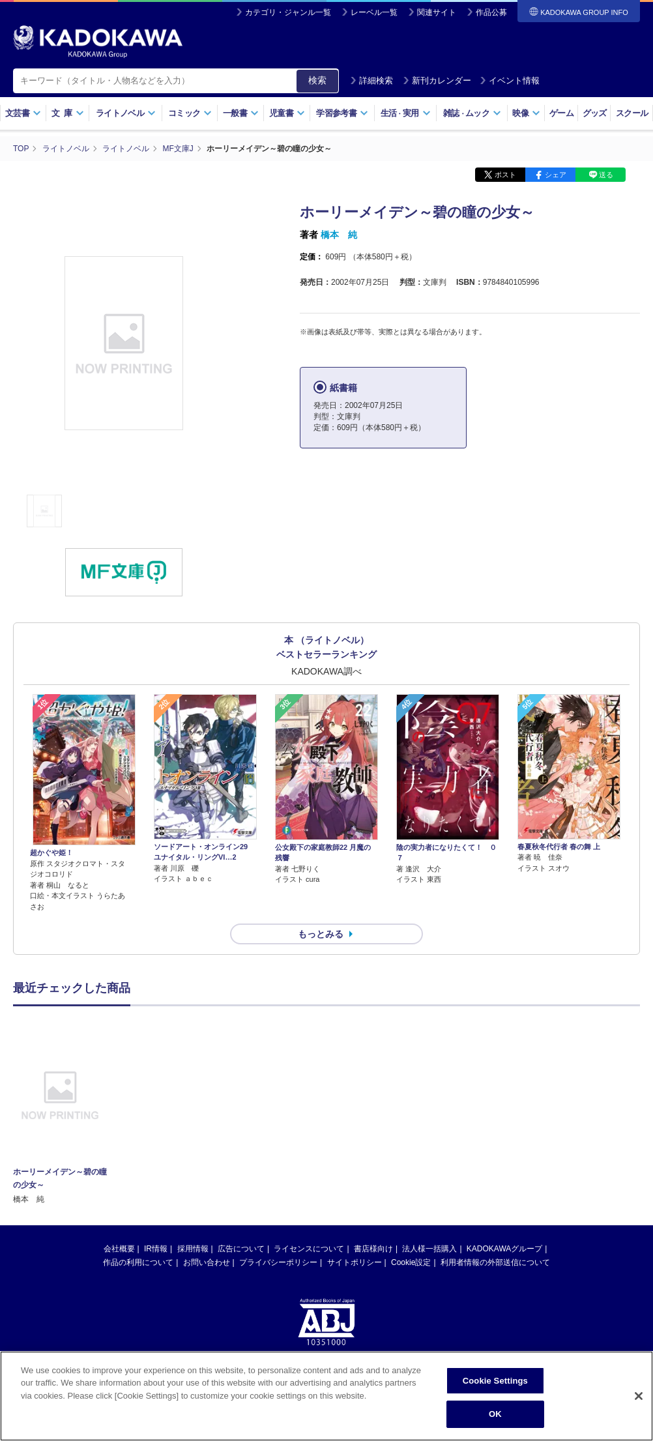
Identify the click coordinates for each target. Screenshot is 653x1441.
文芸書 (23, 113)
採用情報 (193, 1248)
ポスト (505, 175)
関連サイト (436, 12)
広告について (241, 1248)
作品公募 (491, 12)
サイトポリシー (354, 1262)
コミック (190, 113)
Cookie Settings (495, 1381)
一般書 (241, 113)
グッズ (595, 113)
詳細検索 (371, 80)
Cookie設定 (411, 1262)
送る (606, 175)
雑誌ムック (472, 113)
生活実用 (406, 113)
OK (495, 1414)
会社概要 (119, 1248)
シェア (555, 175)
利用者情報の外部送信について (495, 1262)
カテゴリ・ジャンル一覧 (288, 12)
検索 (317, 80)
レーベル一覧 (374, 12)
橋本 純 (339, 234)
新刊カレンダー (437, 80)
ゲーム (561, 113)
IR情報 (155, 1248)
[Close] (638, 1396)
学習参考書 (342, 113)
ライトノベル (126, 113)
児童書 (287, 113)
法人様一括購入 (429, 1248)
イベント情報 (510, 80)
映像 (526, 113)
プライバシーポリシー (278, 1262)
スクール (632, 113)
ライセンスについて (309, 1248)
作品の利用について (138, 1262)
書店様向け (373, 1248)
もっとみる (320, 934)
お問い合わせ (206, 1262)
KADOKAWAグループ (504, 1248)
